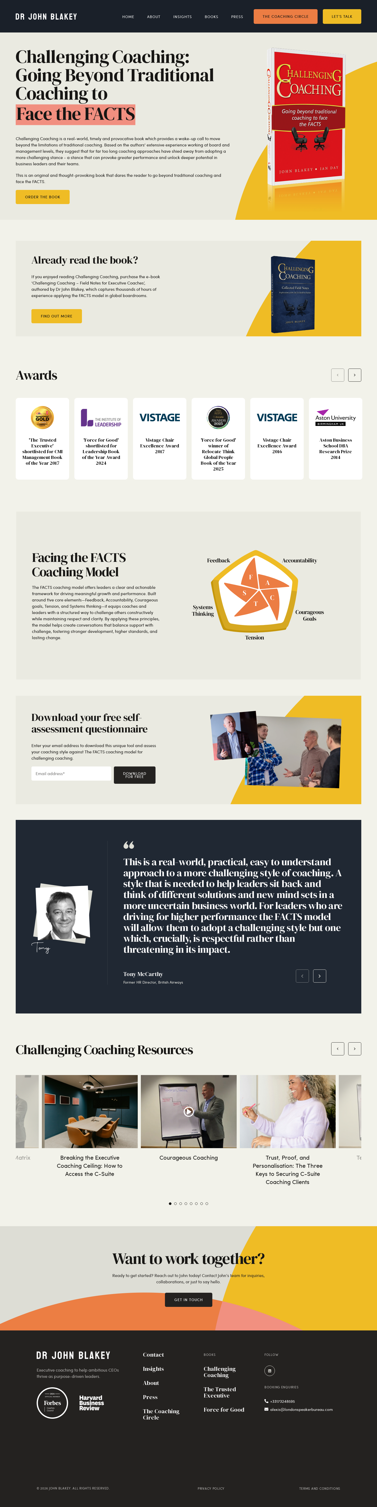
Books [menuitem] (211, 16)
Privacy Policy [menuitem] (211, 1488)
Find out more (57, 316)
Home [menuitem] (128, 16)
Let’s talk (342, 15)
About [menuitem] (153, 16)
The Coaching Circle (286, 15)
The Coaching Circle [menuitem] (161, 1414)
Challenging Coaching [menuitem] (220, 1372)
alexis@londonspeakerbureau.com (298, 1409)
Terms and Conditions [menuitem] (319, 1488)
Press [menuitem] (237, 16)
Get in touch (188, 1299)
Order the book (42, 196)
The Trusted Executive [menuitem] (220, 1392)
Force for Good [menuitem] (224, 1409)
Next (319, 976)
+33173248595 (279, 1401)
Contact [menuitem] (153, 1354)
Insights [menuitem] (182, 16)
